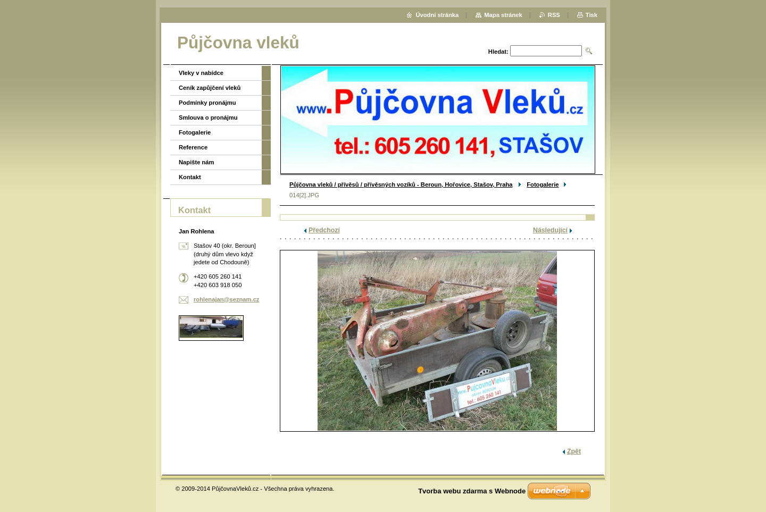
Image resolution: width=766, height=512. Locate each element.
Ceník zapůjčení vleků (209, 88)
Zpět (574, 451)
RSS (554, 15)
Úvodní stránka (437, 15)
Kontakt (190, 177)
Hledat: (498, 51)
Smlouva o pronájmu (208, 117)
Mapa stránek (503, 15)
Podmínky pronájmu (207, 102)
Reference (193, 147)
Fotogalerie (543, 184)
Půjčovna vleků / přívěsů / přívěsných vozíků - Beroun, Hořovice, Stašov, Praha (400, 184)
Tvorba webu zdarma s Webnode (472, 491)
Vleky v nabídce (201, 73)
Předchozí (324, 230)
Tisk (591, 15)
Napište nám (196, 162)
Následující (550, 230)
